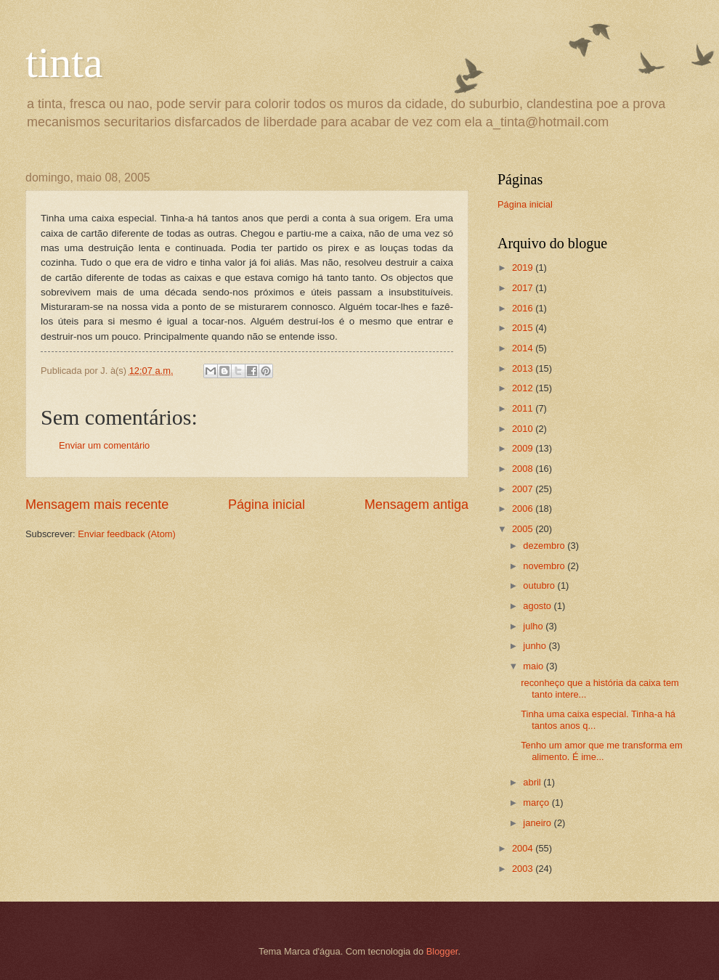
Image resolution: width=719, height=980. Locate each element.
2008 (523, 468)
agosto (538, 605)
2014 (523, 348)
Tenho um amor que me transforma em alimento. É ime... (602, 750)
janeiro (538, 822)
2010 (523, 428)
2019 (523, 267)
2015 (523, 327)
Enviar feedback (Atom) (127, 533)
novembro (545, 565)
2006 (523, 508)
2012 (523, 388)
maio (534, 666)
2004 (523, 848)
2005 (523, 528)
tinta (64, 62)
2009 (523, 448)
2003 (523, 868)
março (537, 802)
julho (534, 626)
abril (533, 782)
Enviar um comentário (104, 445)
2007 (523, 488)
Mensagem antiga (416, 504)
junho (535, 645)
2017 (523, 287)
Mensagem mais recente (96, 504)
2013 (523, 368)
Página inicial (266, 504)
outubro (540, 585)
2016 (523, 308)
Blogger (442, 951)
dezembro (545, 545)
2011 (523, 408)
